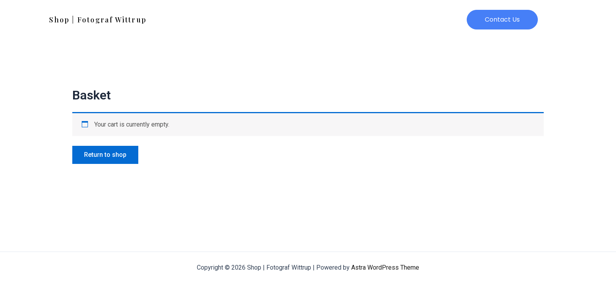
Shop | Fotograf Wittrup (98, 19)
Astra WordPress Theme (385, 267)
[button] (502, 19)
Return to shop (105, 154)
